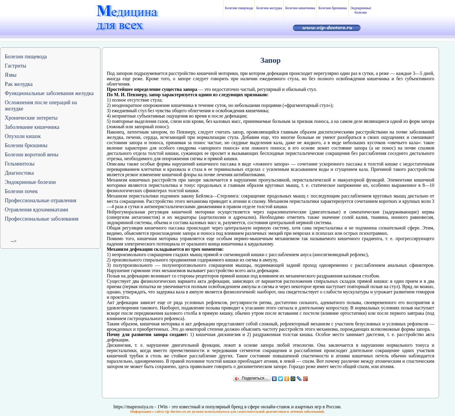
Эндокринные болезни (360, 10)
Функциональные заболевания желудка (49, 93)
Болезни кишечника (300, 8)
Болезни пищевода (239, 8)
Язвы (11, 75)
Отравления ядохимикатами (36, 210)
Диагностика (19, 173)
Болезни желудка (269, 8)
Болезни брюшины (332, 8)
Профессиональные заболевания (41, 219)
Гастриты (15, 66)
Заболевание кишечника (32, 127)
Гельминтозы (20, 164)
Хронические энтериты (31, 118)
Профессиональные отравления (40, 200)
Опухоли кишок (23, 136)
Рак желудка (19, 84)
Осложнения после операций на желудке (41, 105)
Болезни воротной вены (31, 155)
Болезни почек (21, 191)
